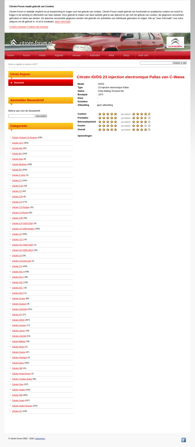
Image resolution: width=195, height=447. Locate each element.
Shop (126, 55)
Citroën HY (17, 314)
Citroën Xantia (18, 390)
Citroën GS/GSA (19, 309)
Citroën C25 (17, 196)
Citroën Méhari (18, 341)
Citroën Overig (18, 352)
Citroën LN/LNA (19, 336)
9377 (35, 64)
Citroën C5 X (18, 239)
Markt (42, 55)
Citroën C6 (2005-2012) (22, 250)
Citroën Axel (17, 159)
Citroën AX (17, 153)
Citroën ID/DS (18, 320)
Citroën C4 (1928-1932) (22, 223)
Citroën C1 (17, 180)
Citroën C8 (17, 255)
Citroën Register (20, 74)
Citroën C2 (17, 191)
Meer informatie (62, 21)
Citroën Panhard (19, 357)
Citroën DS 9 (18, 293)
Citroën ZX (17, 411)
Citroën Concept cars (21, 261)
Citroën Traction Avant (22, 379)
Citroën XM (17, 395)
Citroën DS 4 (18, 277)
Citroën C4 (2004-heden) (23, 229)
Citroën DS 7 (18, 288)
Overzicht (19, 82)
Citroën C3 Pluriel (20, 212)
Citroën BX (17, 170)
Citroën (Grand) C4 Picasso (24, 137)
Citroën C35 (17, 218)
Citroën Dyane (18, 298)
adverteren (40, 438)
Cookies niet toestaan (37, 27)
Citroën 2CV (17, 143)
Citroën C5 (17, 234)
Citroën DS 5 (18, 282)
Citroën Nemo (18, 347)
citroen (28, 64)
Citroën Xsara (18, 400)
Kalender (95, 55)
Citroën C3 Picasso (20, 207)
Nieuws (77, 55)
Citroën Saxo (18, 363)
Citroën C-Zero (19, 175)
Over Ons (143, 55)
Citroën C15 (17, 186)
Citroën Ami (17, 148)
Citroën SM (17, 368)
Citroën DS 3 (18, 271)
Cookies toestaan (17, 27)
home (10, 55)
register (19, 64)
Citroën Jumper (19, 325)
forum (26, 55)
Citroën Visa (17, 384)
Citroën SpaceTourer (21, 373)
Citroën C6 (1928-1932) (22, 245)
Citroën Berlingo (19, 164)
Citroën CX (17, 266)
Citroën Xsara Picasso (22, 406)
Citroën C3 (17, 202)
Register (59, 55)
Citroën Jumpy (18, 331)
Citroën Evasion (19, 304)
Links (111, 55)
